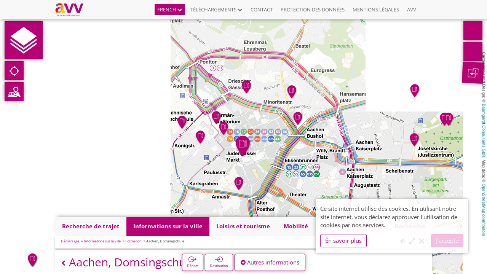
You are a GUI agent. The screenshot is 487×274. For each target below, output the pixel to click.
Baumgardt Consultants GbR (484, 131)
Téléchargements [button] (216, 9)
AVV (411, 9)
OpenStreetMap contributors (484, 209)
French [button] (169, 9)
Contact (262, 9)
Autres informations (270, 262)
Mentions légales (376, 9)
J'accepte (447, 240)
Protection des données (313, 9)
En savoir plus (343, 240)
